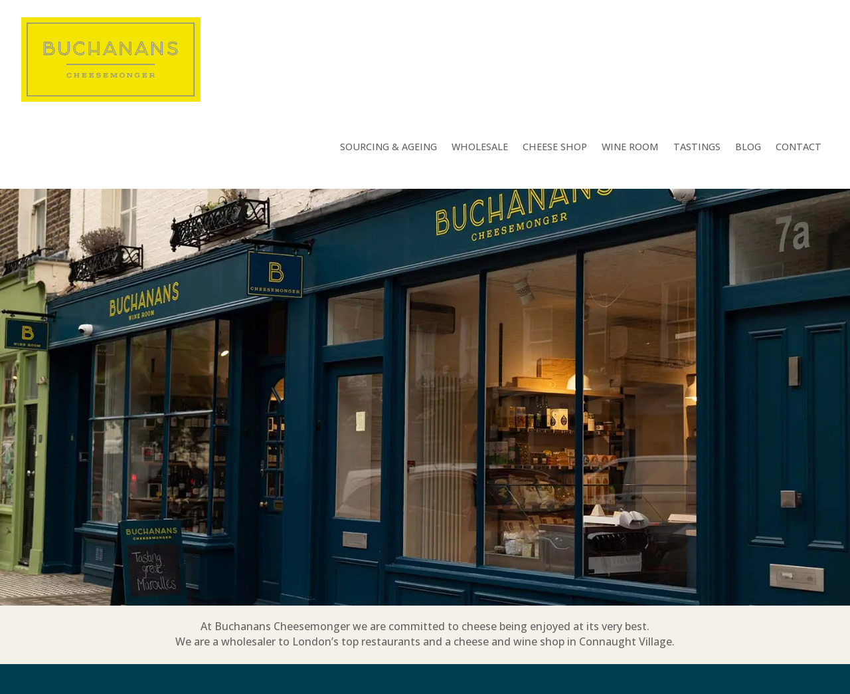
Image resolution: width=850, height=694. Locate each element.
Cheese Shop (555, 146)
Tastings (697, 146)
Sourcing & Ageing (388, 146)
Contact (798, 146)
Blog (748, 146)
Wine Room (630, 146)
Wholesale (480, 146)
